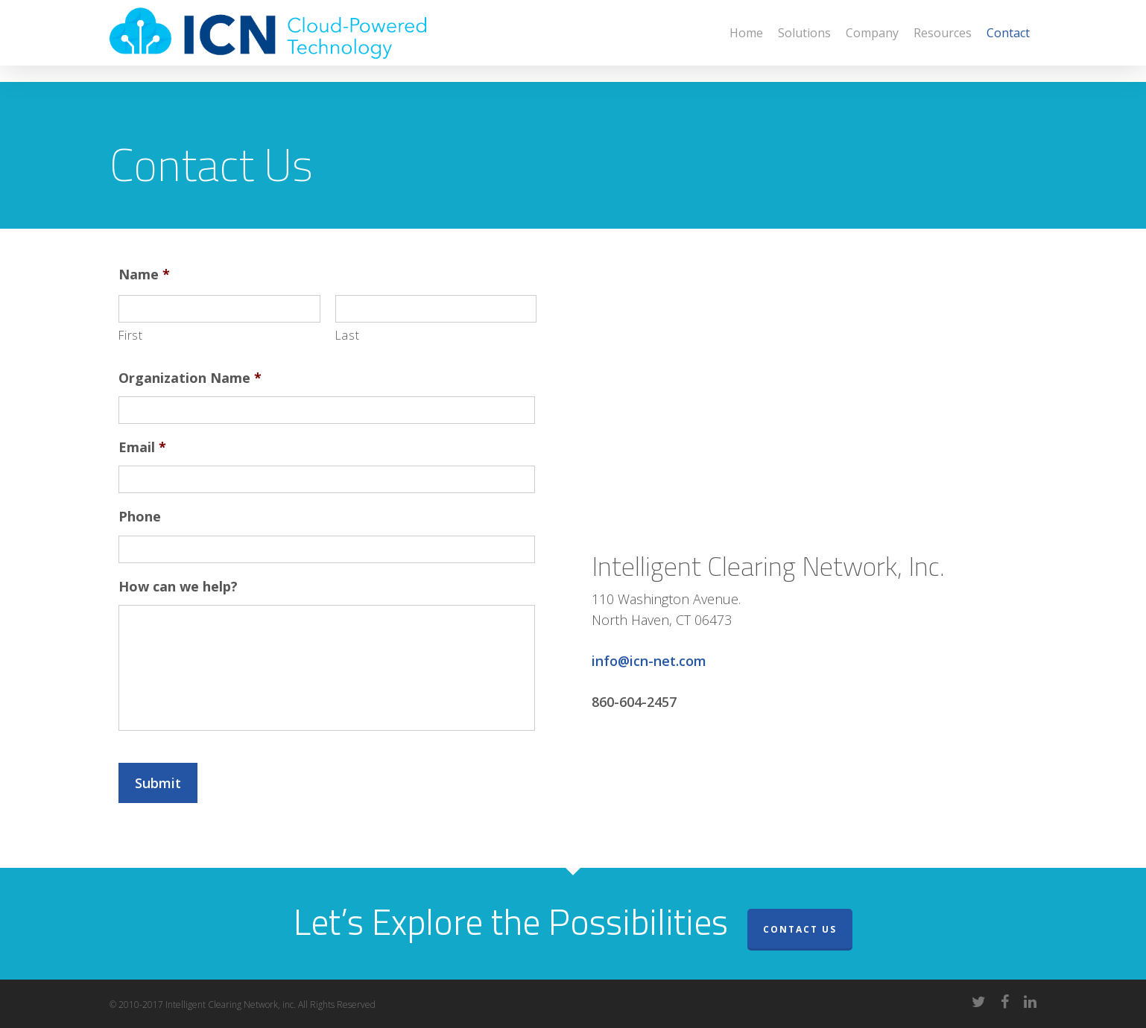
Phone (139, 516)
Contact (1008, 41)
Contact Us (800, 929)
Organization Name (190, 378)
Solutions (804, 41)
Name (144, 274)
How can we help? (178, 586)
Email (142, 447)
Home (746, 41)
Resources (943, 41)
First (130, 335)
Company (872, 41)
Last (347, 335)
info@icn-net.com (649, 661)
